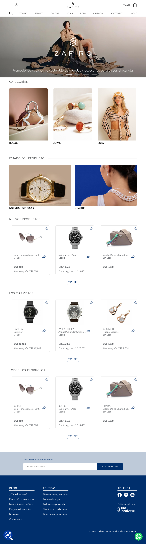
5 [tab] (86, 74)
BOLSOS (55, 13)
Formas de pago (51, 499)
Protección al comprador (22, 499)
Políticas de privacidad (54, 504)
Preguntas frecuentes (20, 509)
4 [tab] (77, 74)
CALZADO (98, 13)
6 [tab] (94, 74)
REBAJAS (23, 13)
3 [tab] (69, 74)
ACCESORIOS (116, 13)
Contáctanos (15, 519)
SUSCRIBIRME (111, 466)
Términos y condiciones (55, 509)
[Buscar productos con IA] (8, 535)
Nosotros (14, 514)
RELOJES (39, 13)
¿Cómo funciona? (18, 494)
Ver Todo (73, 282)
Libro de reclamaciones (55, 514)
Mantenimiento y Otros (21, 504)
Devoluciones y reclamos (55, 494)
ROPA (83, 13)
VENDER (126, 5)
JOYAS (69, 13)
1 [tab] (51, 74)
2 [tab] (60, 74)
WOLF (134, 13)
